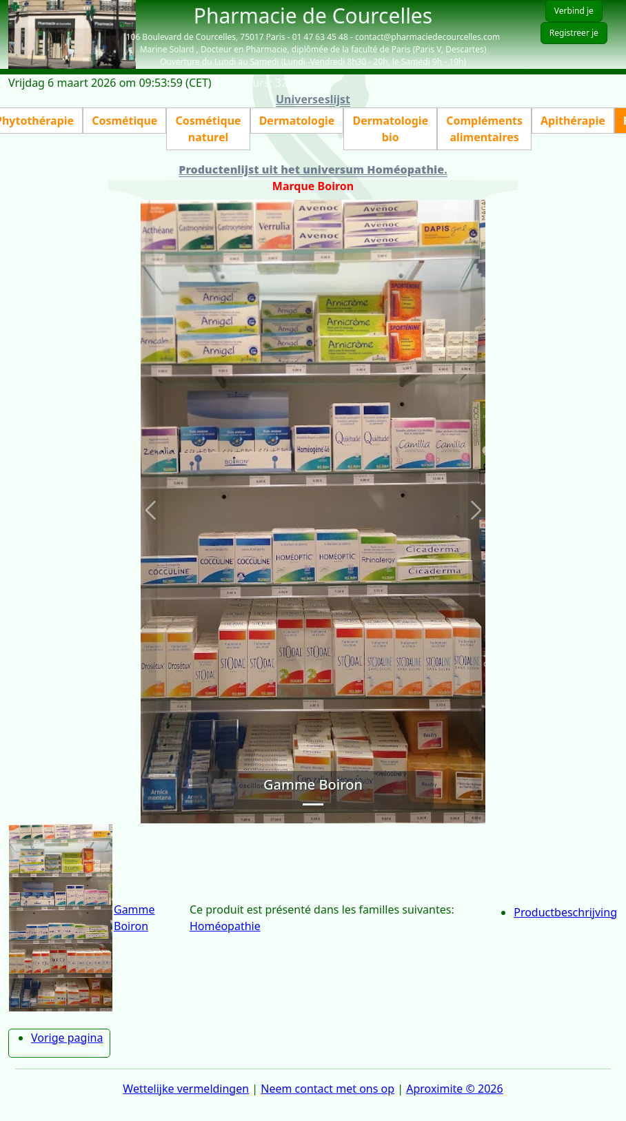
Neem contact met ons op (327, 1088)
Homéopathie (225, 926)
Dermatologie (297, 120)
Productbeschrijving (565, 912)
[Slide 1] (313, 804)
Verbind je (574, 11)
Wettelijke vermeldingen (186, 1088)
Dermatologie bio (390, 129)
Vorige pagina (67, 1037)
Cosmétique (124, 120)
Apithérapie (573, 120)
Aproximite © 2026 (454, 1088)
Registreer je (573, 33)
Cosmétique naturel (208, 129)
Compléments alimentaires (484, 129)
